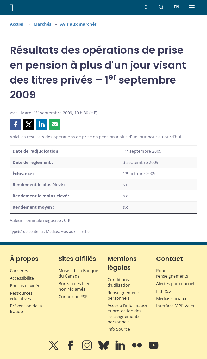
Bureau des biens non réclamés (76, 286)
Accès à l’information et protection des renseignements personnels (128, 313)
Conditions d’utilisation (119, 282)
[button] (15, 124)
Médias (52, 231)
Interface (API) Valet (175, 306)
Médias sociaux (171, 299)
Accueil (17, 24)
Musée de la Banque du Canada (78, 273)
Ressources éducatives (21, 296)
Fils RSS (163, 291)
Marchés (42, 24)
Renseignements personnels (124, 295)
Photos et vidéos (26, 286)
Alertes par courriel (175, 283)
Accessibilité (22, 278)
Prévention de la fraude (26, 308)
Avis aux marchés (78, 24)
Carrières (19, 270)
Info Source (119, 329)
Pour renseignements (172, 273)
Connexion (73, 296)
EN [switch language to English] (176, 7)
